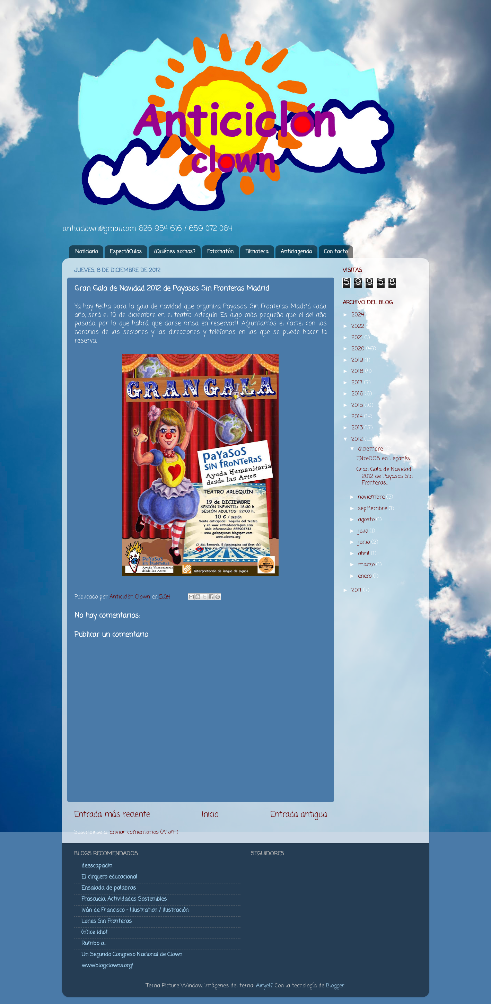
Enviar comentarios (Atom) (143, 832)
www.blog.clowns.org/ (107, 965)
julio (364, 531)
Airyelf (264, 985)
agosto (367, 519)
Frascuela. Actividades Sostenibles (124, 899)
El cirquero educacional (109, 877)
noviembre (372, 497)
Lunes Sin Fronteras (106, 921)
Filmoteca (257, 252)
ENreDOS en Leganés (383, 458)
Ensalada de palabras (108, 888)
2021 (358, 337)
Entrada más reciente (112, 815)
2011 (357, 590)
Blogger (335, 985)
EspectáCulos (126, 252)
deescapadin (96, 866)
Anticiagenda (296, 252)
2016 (358, 394)
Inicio (210, 815)
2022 (358, 326)
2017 (357, 382)
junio (364, 542)
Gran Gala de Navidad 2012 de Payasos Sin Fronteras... (385, 476)
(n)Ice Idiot (94, 932)
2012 (358, 439)
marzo (367, 564)
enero (365, 576)
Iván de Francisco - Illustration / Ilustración (134, 910)
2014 (357, 416)
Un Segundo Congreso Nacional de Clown (131, 954)
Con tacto (336, 252)
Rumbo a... (93, 943)
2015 (358, 405)
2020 (358, 348)
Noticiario (86, 252)
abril (364, 553)
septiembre (373, 508)
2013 (358, 428)
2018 (358, 371)
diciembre (371, 449)
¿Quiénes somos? (174, 252)
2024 (358, 315)
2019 (358, 360)
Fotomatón (220, 252)
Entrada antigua (298, 815)
